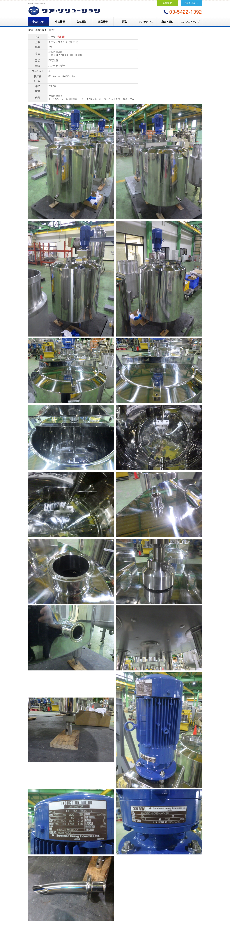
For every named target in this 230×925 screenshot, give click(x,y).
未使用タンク (41, 30)
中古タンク (38, 21)
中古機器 (60, 21)
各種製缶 (81, 21)
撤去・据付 (167, 21)
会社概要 (167, 3)
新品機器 (103, 21)
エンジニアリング (190, 21)
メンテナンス (146, 21)
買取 (124, 21)
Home (30, 30)
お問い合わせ (191, 3)
